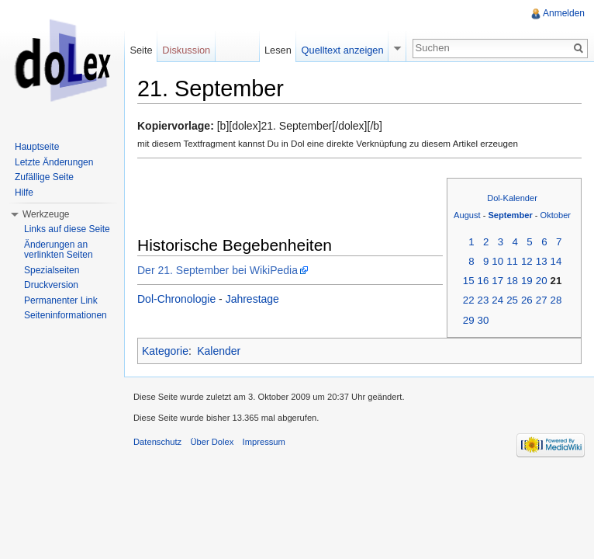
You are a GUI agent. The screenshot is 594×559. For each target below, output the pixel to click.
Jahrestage (252, 299)
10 (497, 261)
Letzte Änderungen (54, 162)
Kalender (218, 351)
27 (541, 300)
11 (512, 261)
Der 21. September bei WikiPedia (217, 270)
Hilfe (24, 192)
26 (527, 300)
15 (469, 280)
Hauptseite (37, 146)
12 (527, 261)
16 (483, 280)
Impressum (264, 441)
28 (556, 300)
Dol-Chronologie (176, 299)
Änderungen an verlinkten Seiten (58, 250)
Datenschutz (157, 441)
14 (556, 261)
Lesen (278, 50)
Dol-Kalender (512, 198)
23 (483, 300)
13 (541, 261)
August (467, 215)
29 (469, 320)
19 (527, 280)
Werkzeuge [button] (45, 214)
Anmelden (564, 13)
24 (497, 300)
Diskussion (186, 50)
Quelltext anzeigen (343, 50)
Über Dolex (211, 441)
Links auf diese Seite (67, 229)
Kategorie (165, 351)
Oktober (555, 215)
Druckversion (51, 285)
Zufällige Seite (44, 177)
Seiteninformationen (65, 315)
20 (541, 280)
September (510, 215)
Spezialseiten (51, 270)
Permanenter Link (61, 300)
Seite (141, 50)
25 (512, 300)
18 (512, 280)
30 (483, 320)
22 (469, 300)
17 (497, 280)
